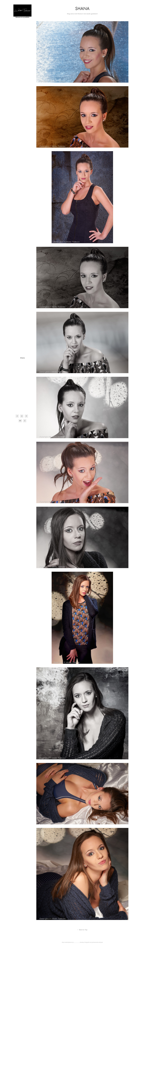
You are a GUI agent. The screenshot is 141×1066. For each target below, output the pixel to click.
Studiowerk (22, 352)
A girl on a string (22, 201)
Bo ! (22, 301)
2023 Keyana (22, 60)
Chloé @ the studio (22, 284)
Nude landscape (22, 371)
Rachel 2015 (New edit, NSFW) (22, 109)
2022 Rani (22, 68)
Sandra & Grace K (22, 273)
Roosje (22, 112)
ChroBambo (22, 139)
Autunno (22, 137)
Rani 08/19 (22, 145)
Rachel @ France (22, 331)
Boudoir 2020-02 (22, 123)
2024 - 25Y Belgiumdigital (22, 38)
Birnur (22, 246)
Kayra (22, 166)
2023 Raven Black (22, 55)
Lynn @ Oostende (22, 207)
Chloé (22, 252)
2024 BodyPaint (22, 41)
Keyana (22, 317)
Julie (22, 174)
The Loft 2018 (22, 182)
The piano (22, 193)
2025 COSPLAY (22, 34)
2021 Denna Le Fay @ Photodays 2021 (22, 96)
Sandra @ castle (22, 360)
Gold (22, 366)
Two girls (22, 257)
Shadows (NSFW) (22, 172)
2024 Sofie (22, 52)
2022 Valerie (22, 81)
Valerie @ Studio (22, 333)
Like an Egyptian (22, 325)
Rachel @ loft (22, 379)
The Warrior (22, 233)
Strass (22, 342)
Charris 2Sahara (22, 336)
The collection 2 (22, 102)
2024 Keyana (22, 47)
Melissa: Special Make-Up (22, 209)
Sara (22, 344)
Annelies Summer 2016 (22, 339)
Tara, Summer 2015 (22, 406)
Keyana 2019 (22, 158)
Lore (22, 169)
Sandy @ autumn (22, 382)
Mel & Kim (22, 222)
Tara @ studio (22, 377)
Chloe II (22, 276)
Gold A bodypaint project (22, 289)
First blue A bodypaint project (22, 293)
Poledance (22, 268)
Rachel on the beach (22, 409)
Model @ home (22, 265)
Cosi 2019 (22, 177)
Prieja (22, 126)
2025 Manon (22, 31)
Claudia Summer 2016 (22, 328)
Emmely (22, 404)
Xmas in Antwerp (22, 185)
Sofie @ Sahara (22, 204)
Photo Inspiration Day (22, 142)
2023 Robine (22, 58)
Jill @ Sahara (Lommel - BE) (22, 213)
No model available (22, 147)
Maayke (22, 309)
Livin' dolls (22, 271)
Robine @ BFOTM (22, 374)
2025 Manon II (22, 26)
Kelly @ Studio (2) (22, 281)
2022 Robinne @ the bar (22, 74)
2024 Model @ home (22, 49)
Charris (22, 249)
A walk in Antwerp (22, 217)
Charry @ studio (22, 355)
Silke (22, 323)
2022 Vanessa (22, 71)
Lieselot (22, 244)
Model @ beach (22, 347)
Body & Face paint (22, 350)
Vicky (22, 118)
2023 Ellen (22, 66)
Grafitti (22, 131)
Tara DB (22, 306)
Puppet (22, 115)
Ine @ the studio (22, 304)
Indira (22, 315)
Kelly (22, 219)
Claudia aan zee (22, 401)
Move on (22, 287)
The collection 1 (22, 105)
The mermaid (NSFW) (22, 241)
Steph (22, 150)
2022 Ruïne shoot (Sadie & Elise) (22, 85)
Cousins (22, 155)
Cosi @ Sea (22, 387)
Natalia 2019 (22, 153)
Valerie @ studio (22, 390)
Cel (22, 161)
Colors (22, 180)
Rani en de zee (22, 398)
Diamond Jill (22, 225)
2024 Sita (22, 44)
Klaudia (22, 129)
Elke (22, 320)
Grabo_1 (22, 164)
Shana (22, 358)
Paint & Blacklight (22, 230)
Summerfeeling (22, 120)
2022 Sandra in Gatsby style (22, 77)
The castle (22, 363)
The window (22, 238)
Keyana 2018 (22, 235)
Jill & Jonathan (22, 227)
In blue (22, 191)
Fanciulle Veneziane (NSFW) (22, 298)
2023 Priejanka (22, 63)
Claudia (22, 393)
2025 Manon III (22, 23)
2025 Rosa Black (22, 29)
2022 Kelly (22, 88)
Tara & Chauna (22, 254)
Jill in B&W (22, 196)
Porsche (22, 188)
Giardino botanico (22, 134)
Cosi (22, 199)
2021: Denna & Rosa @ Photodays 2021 (22, 92)
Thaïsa (22, 395)
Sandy (22, 385)
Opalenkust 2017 (22, 279)
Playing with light (22, 100)
